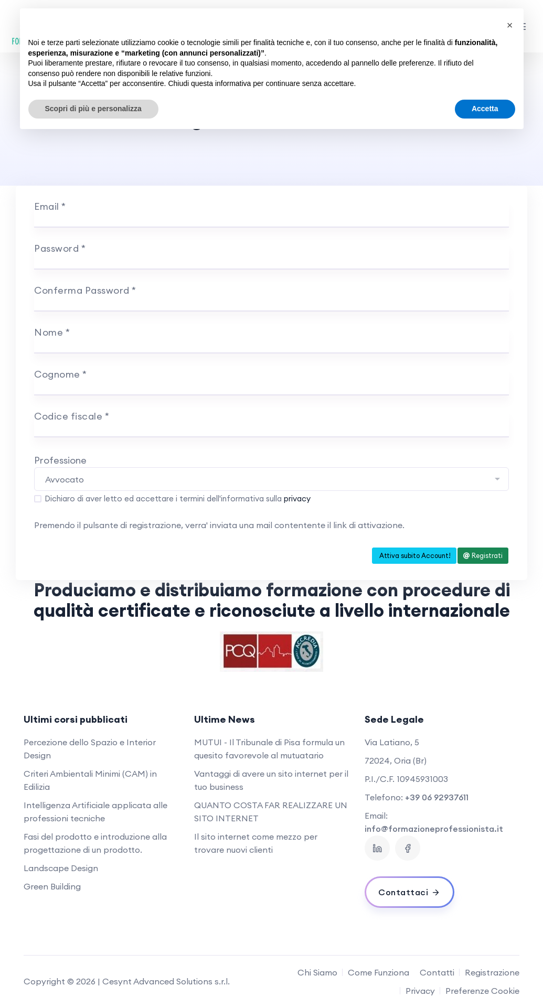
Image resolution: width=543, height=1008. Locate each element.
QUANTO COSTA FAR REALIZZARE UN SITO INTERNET (270, 811)
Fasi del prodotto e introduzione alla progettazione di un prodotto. (95, 843)
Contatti (437, 972)
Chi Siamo (317, 972)
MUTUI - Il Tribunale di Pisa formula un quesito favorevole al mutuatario (269, 748)
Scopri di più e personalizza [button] (93, 108)
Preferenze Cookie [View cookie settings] (482, 990)
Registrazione (492, 972)
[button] (510, 25)
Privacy (420, 990)
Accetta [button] (485, 108)
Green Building (52, 886)
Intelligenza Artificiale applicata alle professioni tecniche (95, 811)
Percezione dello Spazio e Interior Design (90, 748)
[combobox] (271, 479)
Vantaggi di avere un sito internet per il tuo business (271, 780)
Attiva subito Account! (414, 555)
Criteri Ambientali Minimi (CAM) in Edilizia (90, 780)
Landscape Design (61, 868)
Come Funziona (378, 972)
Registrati (483, 555)
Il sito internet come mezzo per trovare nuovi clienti (255, 843)
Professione (60, 460)
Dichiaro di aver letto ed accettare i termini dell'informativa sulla (178, 498)
